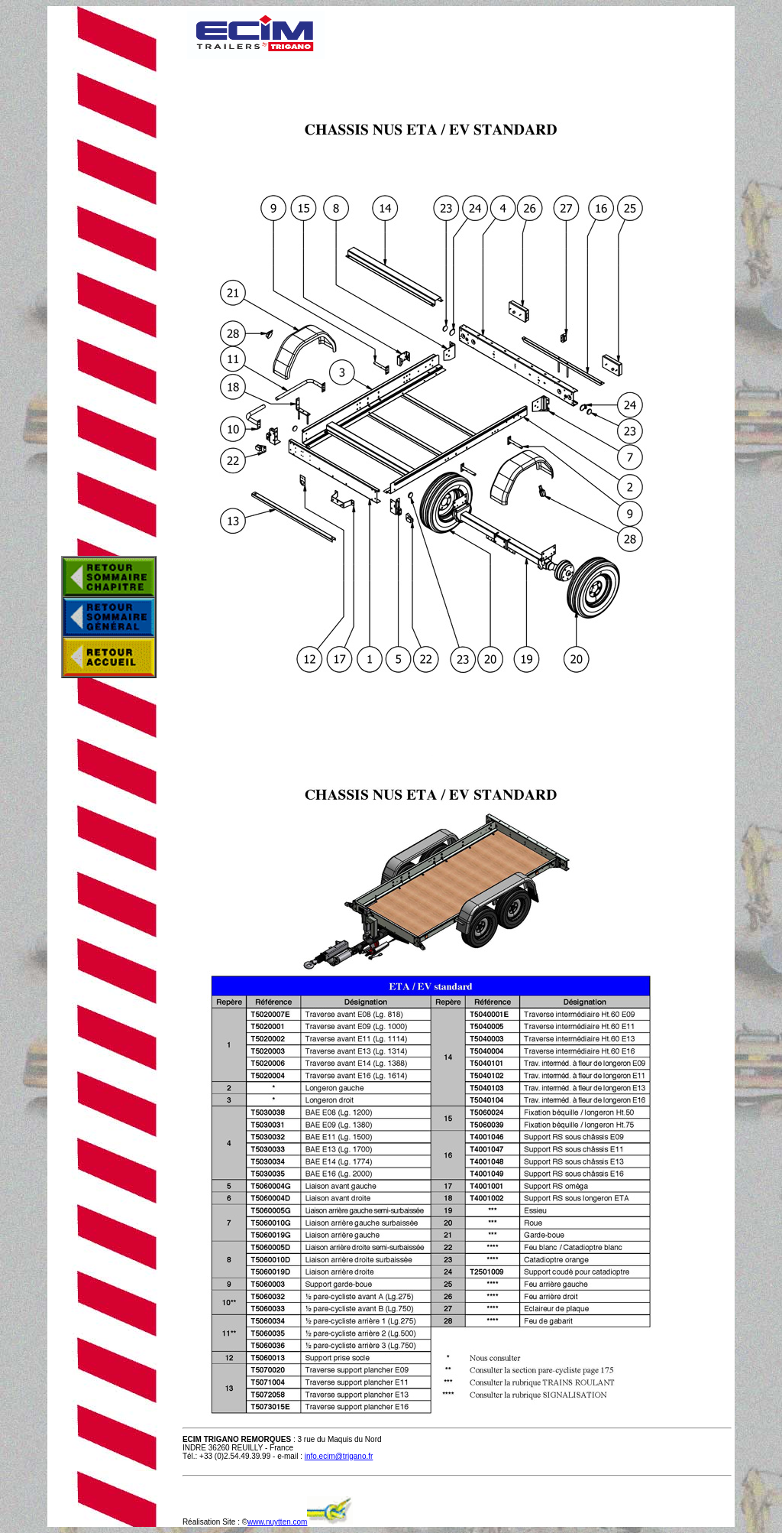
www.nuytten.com (277, 1522)
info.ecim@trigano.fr (339, 1456)
